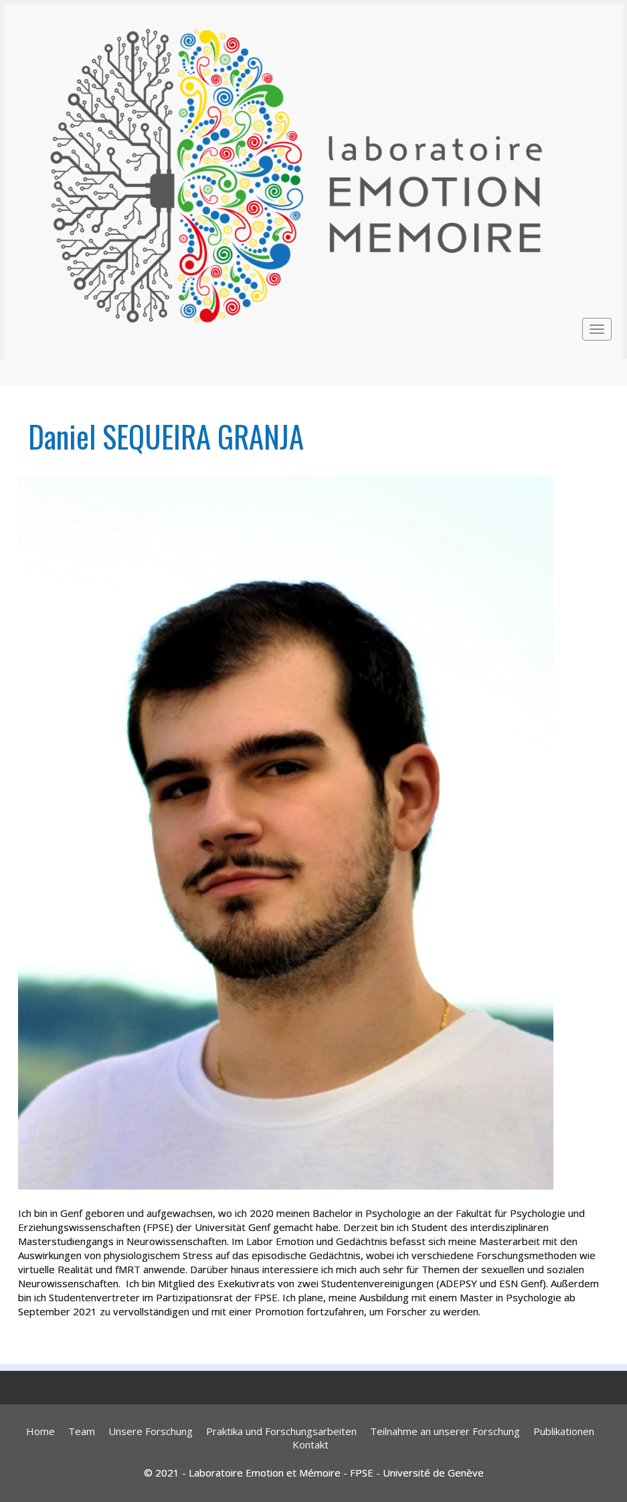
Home (40, 1431)
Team (81, 1431)
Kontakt (310, 1444)
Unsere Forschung (150, 1431)
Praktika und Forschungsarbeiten (281, 1431)
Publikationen (563, 1431)
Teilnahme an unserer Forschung (445, 1431)
